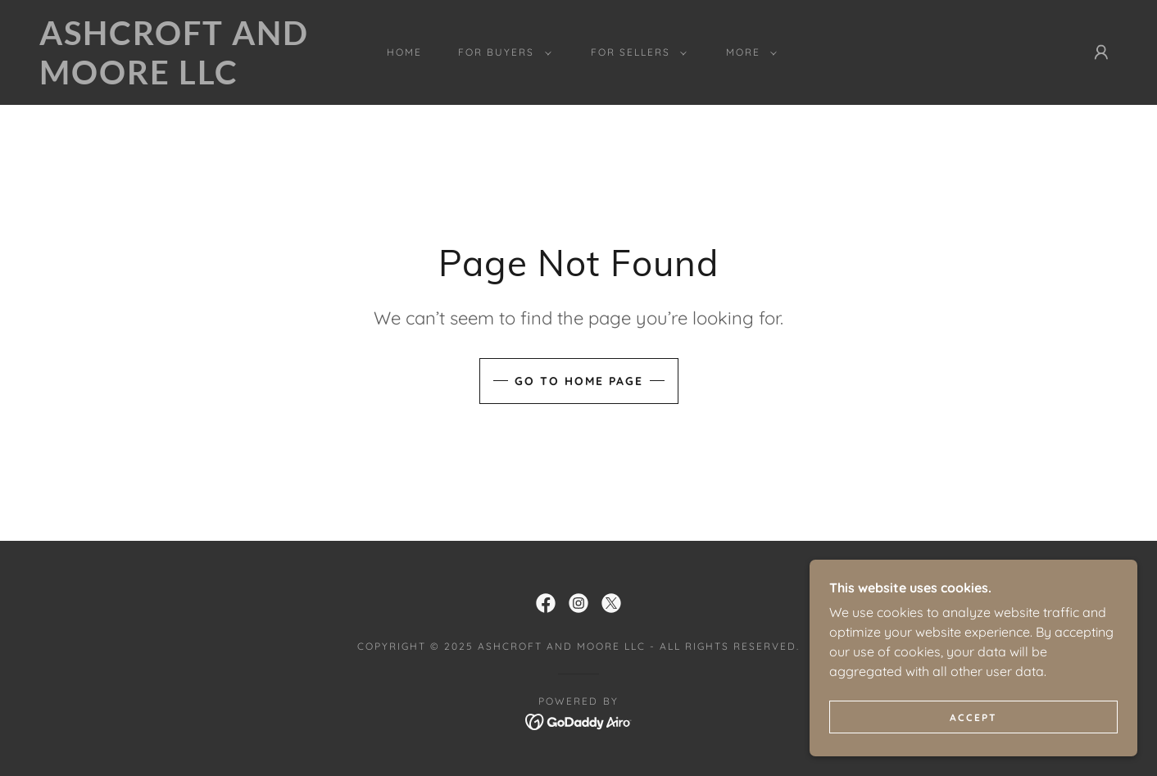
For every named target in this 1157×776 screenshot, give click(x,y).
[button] (501, 52)
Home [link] (404, 52)
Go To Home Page (579, 381)
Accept (973, 717)
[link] (188, 79)
